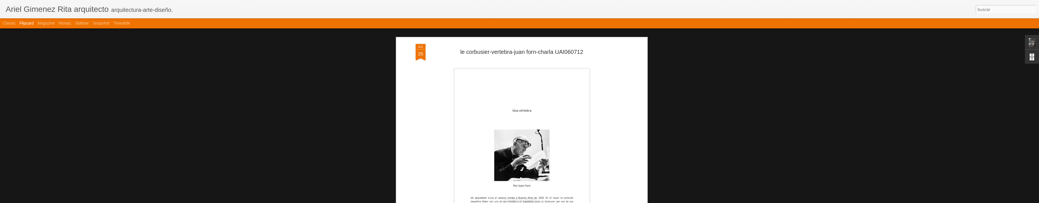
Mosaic (65, 23)
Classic (9, 23)
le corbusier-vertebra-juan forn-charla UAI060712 (521, 52)
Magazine (46, 23)
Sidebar (82, 23)
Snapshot (101, 23)
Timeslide (121, 23)
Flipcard (27, 23)
